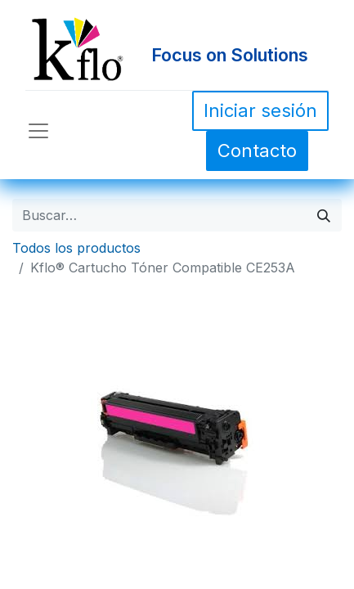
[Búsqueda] (324, 215)
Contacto (257, 150)
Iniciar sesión (260, 110)
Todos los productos (76, 248)
